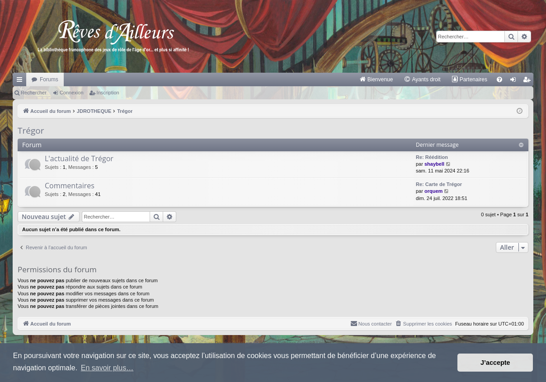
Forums (49, 79)
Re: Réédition (432, 157)
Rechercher (34, 92)
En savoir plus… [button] (107, 368)
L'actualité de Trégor (79, 158)
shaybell (434, 164)
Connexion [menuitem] (515, 81)
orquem (433, 191)
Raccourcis (21, 81)
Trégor (31, 130)
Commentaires (69, 186)
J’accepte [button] (495, 362)
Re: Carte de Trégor (439, 184)
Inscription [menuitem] (528, 81)
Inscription (108, 92)
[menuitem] (376, 79)
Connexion (72, 92)
